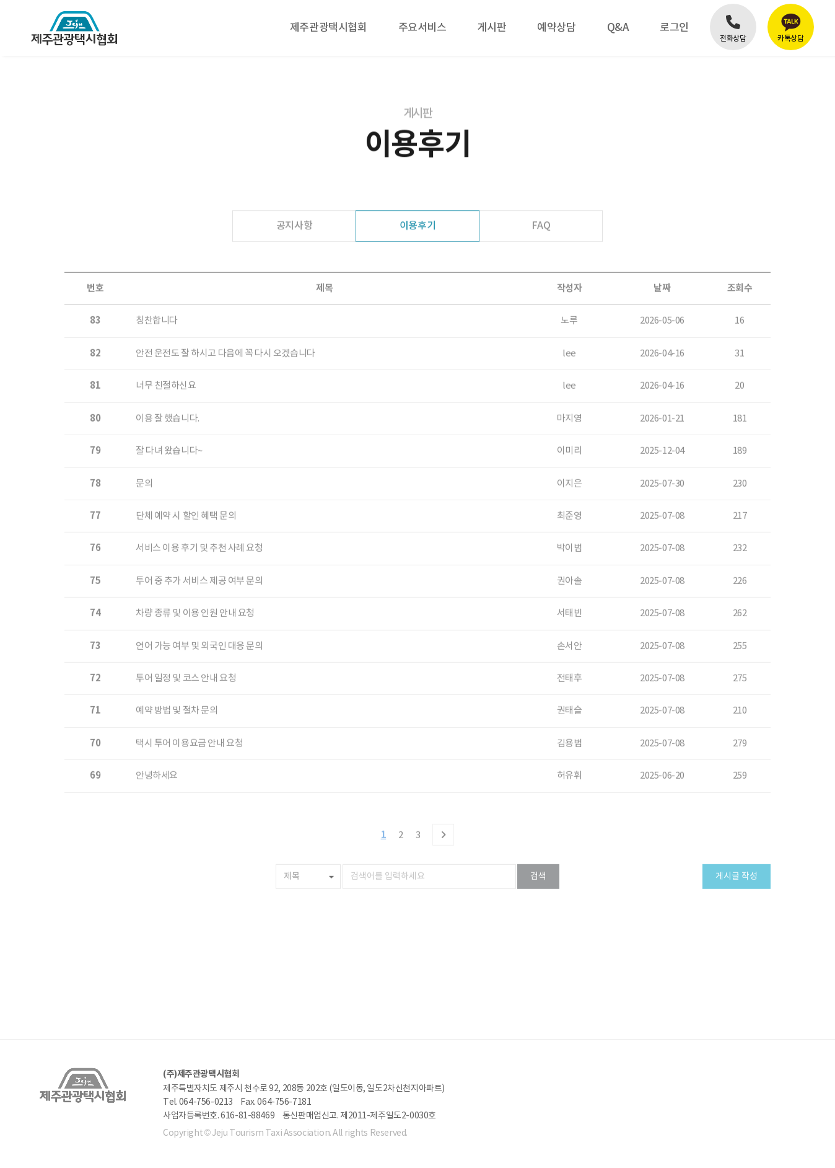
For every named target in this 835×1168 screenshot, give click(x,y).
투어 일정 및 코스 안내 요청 (186, 649)
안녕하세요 (157, 746)
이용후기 (417, 225)
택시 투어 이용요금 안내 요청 (189, 714)
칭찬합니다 (157, 291)
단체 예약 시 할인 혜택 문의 (186, 486)
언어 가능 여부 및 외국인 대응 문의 (199, 616)
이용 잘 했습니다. (167, 389)
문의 (144, 453)
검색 (538, 847)
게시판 (491, 28)
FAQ (541, 225)
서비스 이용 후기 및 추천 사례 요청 (199, 518)
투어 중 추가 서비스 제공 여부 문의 (199, 551)
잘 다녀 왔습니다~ (169, 421)
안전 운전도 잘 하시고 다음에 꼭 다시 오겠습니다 (225, 324)
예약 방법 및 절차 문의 (177, 681)
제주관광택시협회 (328, 28)
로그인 (674, 28)
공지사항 (294, 225)
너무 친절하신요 (166, 356)
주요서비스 (422, 28)
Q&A (618, 28)
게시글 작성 (736, 847)
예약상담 (556, 28)
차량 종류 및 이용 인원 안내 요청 (195, 583)
